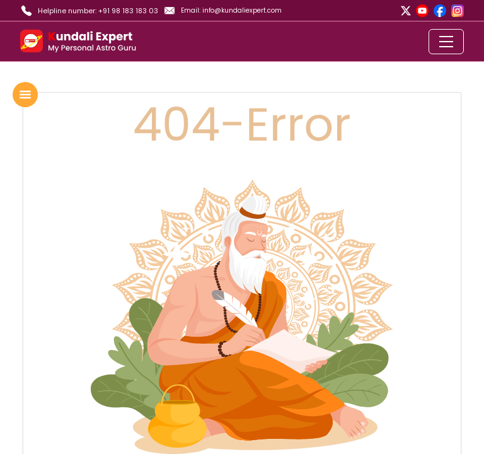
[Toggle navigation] (446, 41)
